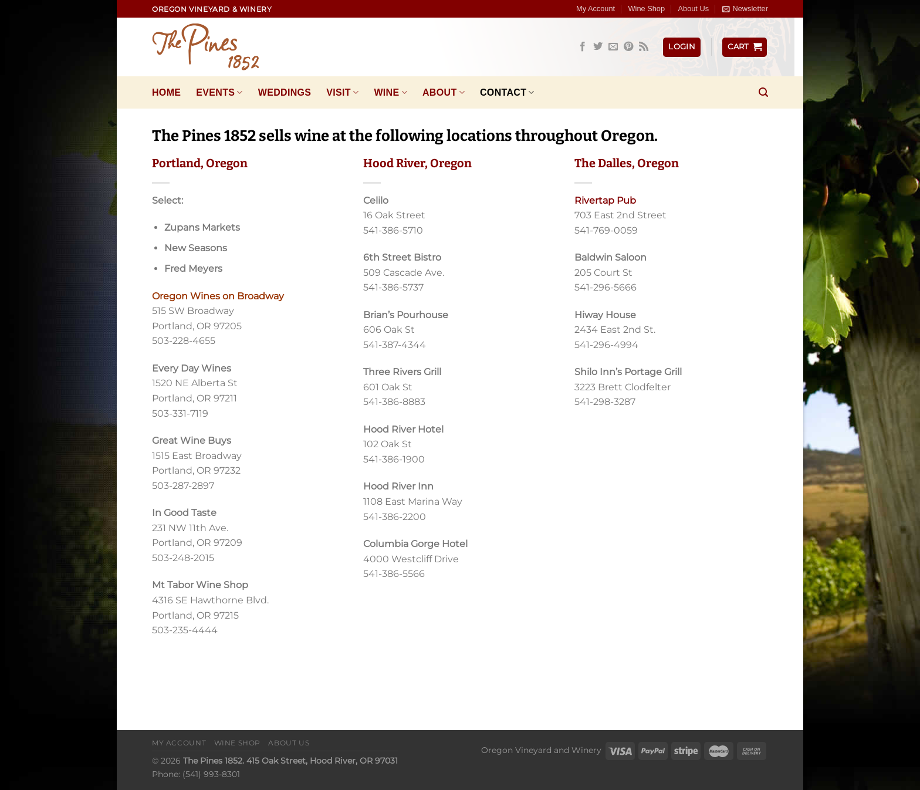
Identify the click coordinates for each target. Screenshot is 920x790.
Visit (342, 92)
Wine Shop (646, 8)
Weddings (285, 92)
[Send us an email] (613, 47)
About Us (693, 8)
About (443, 92)
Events (219, 92)
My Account (595, 8)
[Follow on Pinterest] (628, 47)
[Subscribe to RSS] (643, 47)
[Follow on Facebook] (582, 47)
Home (166, 92)
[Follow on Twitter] (598, 47)
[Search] (763, 92)
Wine (390, 92)
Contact (507, 92)
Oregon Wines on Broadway (218, 296)
